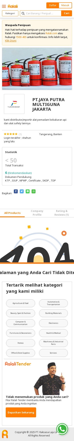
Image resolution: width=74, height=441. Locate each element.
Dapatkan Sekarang (21, 412)
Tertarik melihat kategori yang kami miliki (34, 288)
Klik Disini (10, 40)
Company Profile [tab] (37, 212)
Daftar (52, 5)
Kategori (10, 13)
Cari (66, 13)
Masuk (65, 5)
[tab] (12, 213)
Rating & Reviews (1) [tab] (61, 212)
